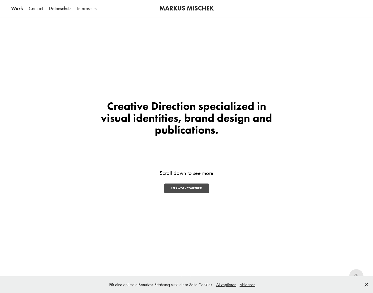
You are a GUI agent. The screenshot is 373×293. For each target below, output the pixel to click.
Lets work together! (186, 188)
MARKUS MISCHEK (186, 8)
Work (17, 8)
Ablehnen (247, 284)
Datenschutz (60, 8)
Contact (36, 8)
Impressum (87, 8)
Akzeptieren (226, 284)
